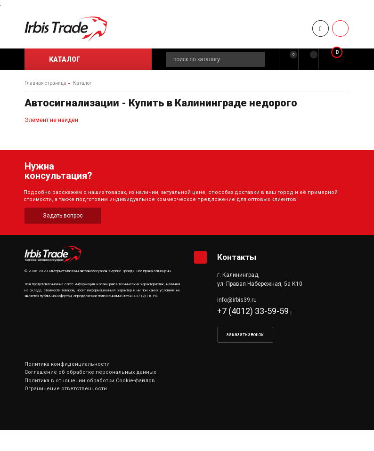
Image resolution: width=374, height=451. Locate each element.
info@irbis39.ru (237, 300)
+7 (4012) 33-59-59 (253, 311)
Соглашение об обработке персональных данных (90, 372)
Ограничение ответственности (65, 389)
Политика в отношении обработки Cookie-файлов (89, 381)
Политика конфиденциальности (67, 364)
